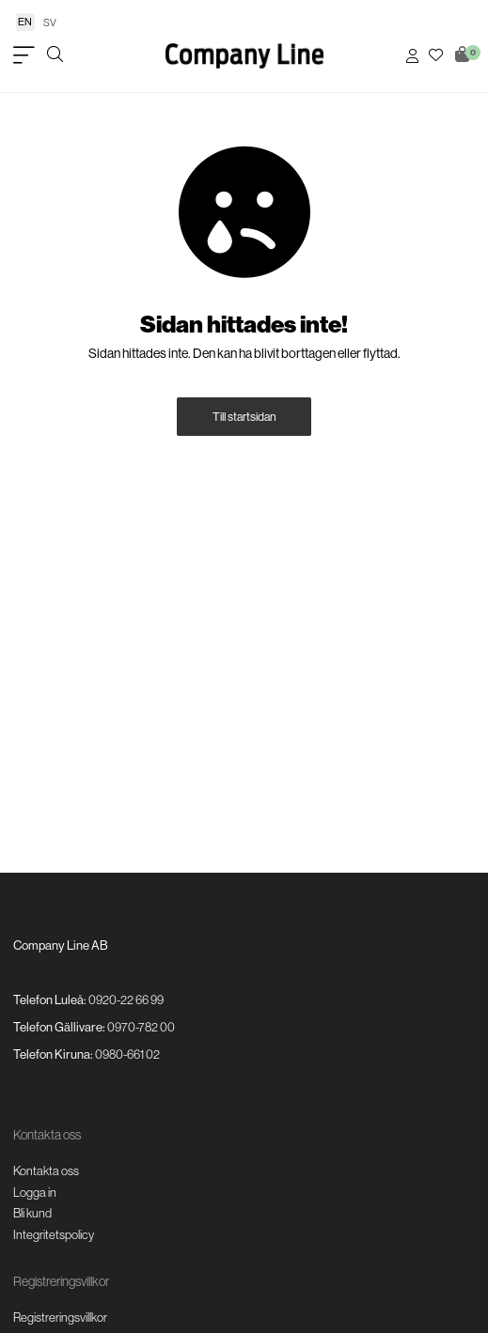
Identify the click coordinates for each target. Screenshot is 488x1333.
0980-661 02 (127, 1054)
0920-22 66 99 (126, 999)
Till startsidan (244, 417)
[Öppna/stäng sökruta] (55, 55)
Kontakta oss (46, 1170)
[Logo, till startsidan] (244, 55)
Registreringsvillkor (60, 1317)
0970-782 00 (141, 1026)
